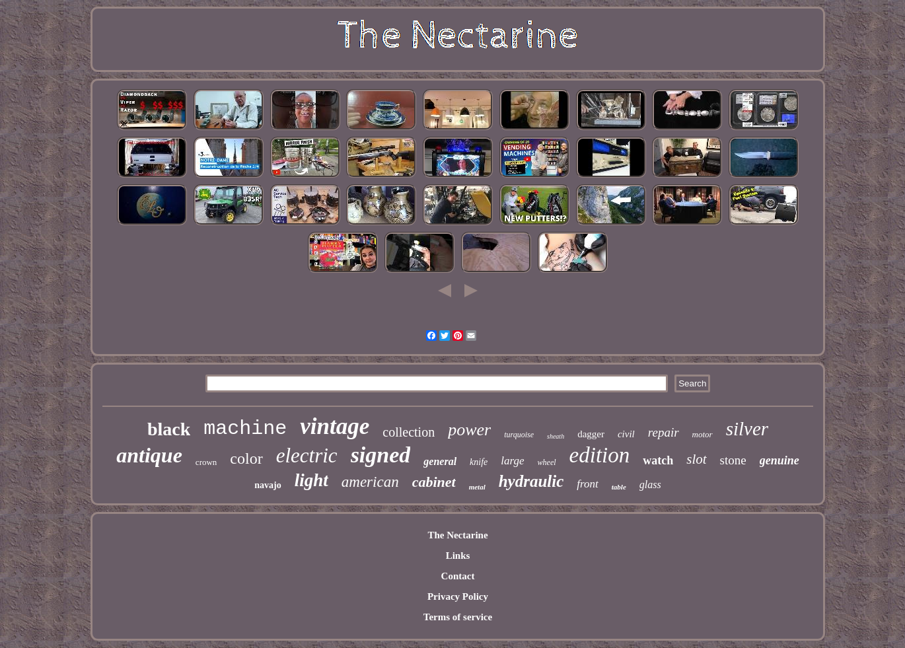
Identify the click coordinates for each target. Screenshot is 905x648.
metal (477, 487)
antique (149, 455)
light (311, 480)
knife (479, 462)
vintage (334, 426)
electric (307, 455)
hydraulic (531, 481)
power (469, 429)
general (439, 461)
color (246, 458)
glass (650, 484)
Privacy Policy (457, 596)
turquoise (519, 434)
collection (408, 432)
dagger (590, 434)
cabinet (434, 482)
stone (733, 460)
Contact (458, 576)
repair (663, 432)
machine (245, 428)
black (168, 429)
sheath (555, 436)
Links (458, 555)
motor (702, 434)
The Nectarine (457, 535)
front (587, 484)
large (512, 460)
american (370, 482)
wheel (547, 462)
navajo (267, 485)
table (619, 487)
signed (381, 455)
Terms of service (457, 617)
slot (696, 459)
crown (206, 462)
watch (658, 460)
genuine (779, 460)
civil (626, 434)
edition (599, 455)
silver (747, 428)
